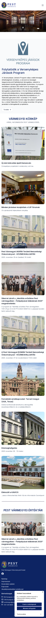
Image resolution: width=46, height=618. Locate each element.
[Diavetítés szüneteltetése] (23, 27)
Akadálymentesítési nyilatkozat (12, 589)
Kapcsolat (4, 586)
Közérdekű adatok (8, 584)
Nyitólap (4, 579)
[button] (38, 28)
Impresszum (5, 581)
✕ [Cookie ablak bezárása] (42, 592)
